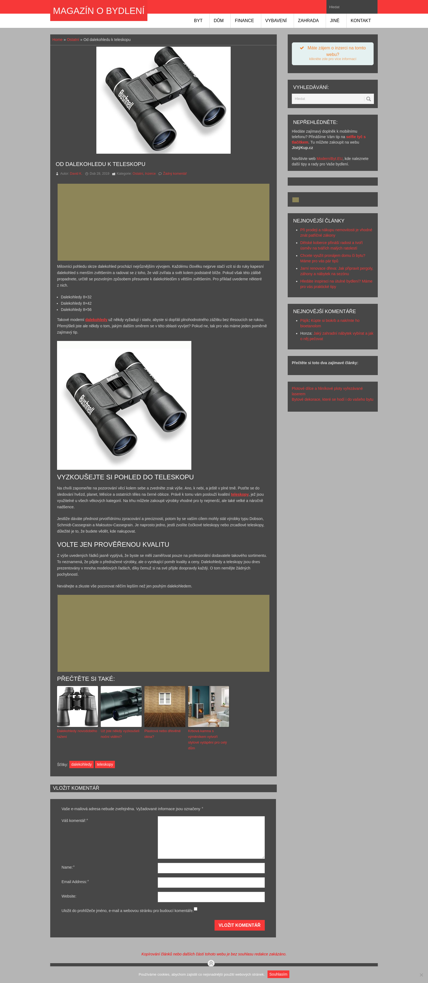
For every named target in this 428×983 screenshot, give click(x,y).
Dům (219, 20)
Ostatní (73, 39)
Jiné (335, 20)
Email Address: (75, 881)
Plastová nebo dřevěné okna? (162, 734)
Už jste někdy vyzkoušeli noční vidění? (120, 734)
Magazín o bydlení (99, 11)
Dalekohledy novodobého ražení (77, 734)
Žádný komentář (175, 174)
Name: (68, 867)
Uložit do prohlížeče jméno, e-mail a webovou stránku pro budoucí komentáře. (128, 910)
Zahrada (308, 20)
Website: (69, 896)
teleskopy (105, 764)
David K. (76, 174)
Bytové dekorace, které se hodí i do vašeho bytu (332, 399)
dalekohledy (81, 764)
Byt (198, 20)
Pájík (304, 320)
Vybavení (276, 20)
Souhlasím (278, 974)
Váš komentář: (75, 820)
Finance (244, 20)
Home (57, 39)
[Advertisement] (165, 222)
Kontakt (361, 20)
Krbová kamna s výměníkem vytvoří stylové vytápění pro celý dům (207, 739)
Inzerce (150, 174)
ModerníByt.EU (330, 158)
